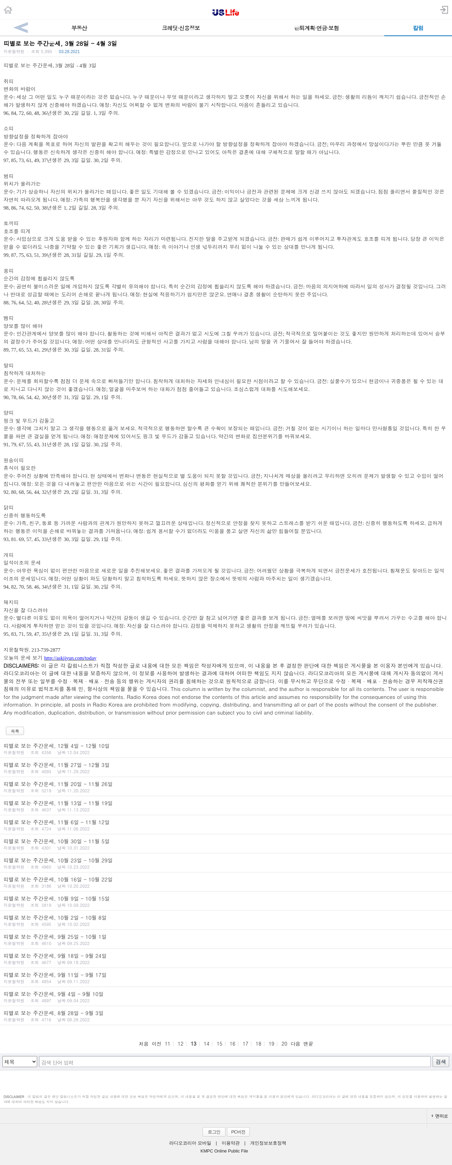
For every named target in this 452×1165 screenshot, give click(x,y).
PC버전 (238, 1131)
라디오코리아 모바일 (190, 1143)
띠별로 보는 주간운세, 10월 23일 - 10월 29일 (226, 863)
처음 (143, 1043)
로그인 (214, 1131)
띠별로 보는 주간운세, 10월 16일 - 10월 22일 (226, 882)
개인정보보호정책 (268, 1143)
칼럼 (418, 28)
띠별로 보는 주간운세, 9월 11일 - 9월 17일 (226, 977)
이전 (157, 1043)
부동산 (79, 28)
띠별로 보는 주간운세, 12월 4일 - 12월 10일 (226, 748)
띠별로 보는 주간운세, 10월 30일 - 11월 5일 (226, 844)
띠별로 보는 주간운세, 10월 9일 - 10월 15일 (226, 901)
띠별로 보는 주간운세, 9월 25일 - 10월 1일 (226, 939)
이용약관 (231, 1143)
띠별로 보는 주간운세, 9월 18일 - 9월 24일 (226, 958)
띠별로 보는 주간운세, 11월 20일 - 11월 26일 (226, 786)
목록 (15, 731)
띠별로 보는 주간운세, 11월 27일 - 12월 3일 (226, 767)
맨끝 (308, 1043)
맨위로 (439, 1116)
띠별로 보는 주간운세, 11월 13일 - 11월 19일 (226, 805)
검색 (441, 1061)
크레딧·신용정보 (181, 28)
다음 (295, 1043)
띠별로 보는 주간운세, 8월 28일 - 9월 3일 (226, 1015)
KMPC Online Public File (224, 1151)
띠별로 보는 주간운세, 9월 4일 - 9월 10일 (226, 996)
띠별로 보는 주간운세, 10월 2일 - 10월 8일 (226, 920)
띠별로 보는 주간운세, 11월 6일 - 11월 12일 (226, 824)
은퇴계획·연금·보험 (316, 28)
